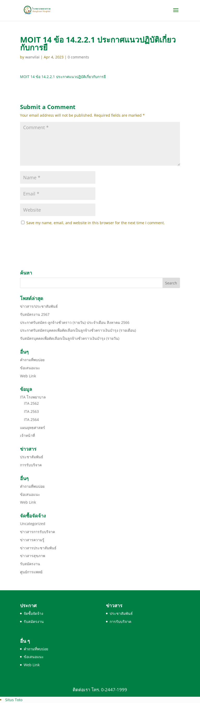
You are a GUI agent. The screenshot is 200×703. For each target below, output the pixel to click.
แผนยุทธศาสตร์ (32, 427)
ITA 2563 (31, 411)
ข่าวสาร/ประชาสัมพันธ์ (39, 306)
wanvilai (32, 57)
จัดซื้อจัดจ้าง (33, 613)
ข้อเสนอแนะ (30, 367)
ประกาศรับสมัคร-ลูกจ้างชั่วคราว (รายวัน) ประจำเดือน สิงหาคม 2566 (74, 322)
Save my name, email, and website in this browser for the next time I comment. (95, 222)
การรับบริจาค (31, 464)
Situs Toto (13, 699)
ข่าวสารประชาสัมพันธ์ (38, 547)
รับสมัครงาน (30, 563)
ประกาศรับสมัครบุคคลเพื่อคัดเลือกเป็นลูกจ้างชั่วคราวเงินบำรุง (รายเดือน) (78, 330)
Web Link (28, 375)
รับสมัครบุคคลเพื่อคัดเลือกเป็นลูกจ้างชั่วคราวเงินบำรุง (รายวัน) (69, 338)
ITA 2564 (31, 419)
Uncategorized (32, 523)
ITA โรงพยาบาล (33, 397)
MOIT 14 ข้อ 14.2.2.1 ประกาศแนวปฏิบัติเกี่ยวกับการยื (63, 76)
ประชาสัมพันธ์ (31, 456)
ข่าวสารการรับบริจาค (37, 531)
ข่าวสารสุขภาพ (32, 555)
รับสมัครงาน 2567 (34, 314)
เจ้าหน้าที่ (27, 435)
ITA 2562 (31, 403)
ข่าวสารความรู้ (32, 539)
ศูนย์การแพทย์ (31, 571)
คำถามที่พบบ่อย (32, 359)
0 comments (78, 57)
